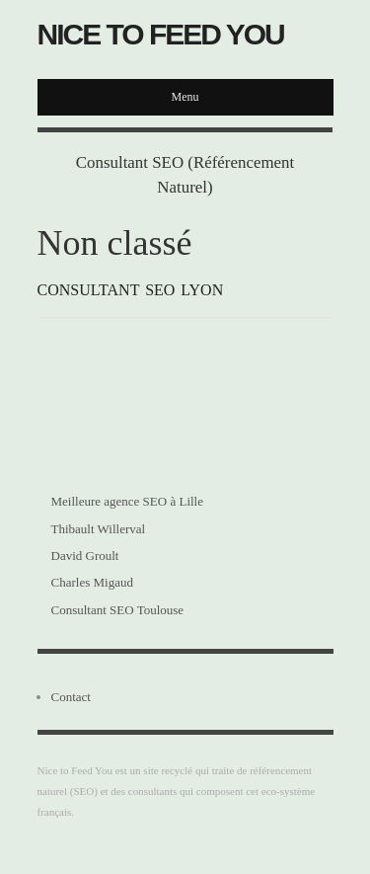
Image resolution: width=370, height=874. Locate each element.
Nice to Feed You (160, 34)
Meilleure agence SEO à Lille (127, 501)
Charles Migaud (92, 582)
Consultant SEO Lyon (130, 289)
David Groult (85, 555)
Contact (71, 696)
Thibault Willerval (98, 528)
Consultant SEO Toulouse (118, 609)
